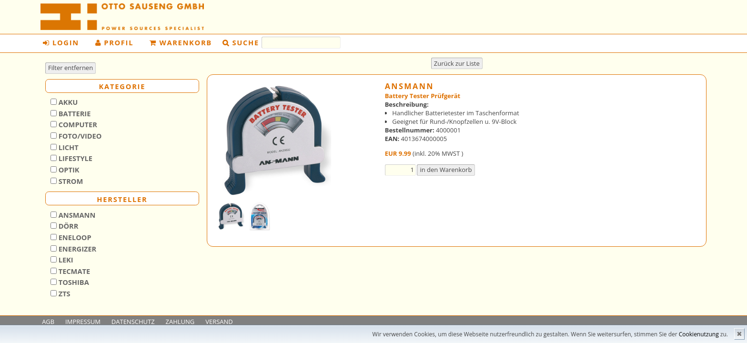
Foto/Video (79, 136)
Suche (245, 42)
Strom (70, 181)
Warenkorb (181, 42)
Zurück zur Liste (457, 63)
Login (61, 42)
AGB (48, 321)
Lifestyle (74, 158)
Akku (67, 102)
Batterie (74, 113)
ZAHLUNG (180, 321)
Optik (68, 169)
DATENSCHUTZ (133, 321)
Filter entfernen (70, 67)
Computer (77, 124)
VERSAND (219, 321)
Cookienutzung (699, 334)
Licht (68, 147)
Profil (114, 42)
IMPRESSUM (83, 321)
